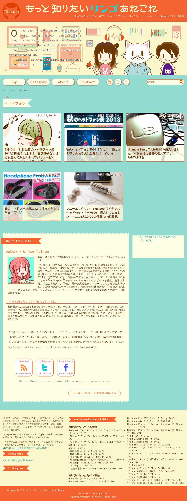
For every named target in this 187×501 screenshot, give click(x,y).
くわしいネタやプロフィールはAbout (28, 448)
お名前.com (110, 496)
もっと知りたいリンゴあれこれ (38, 490)
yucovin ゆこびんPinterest (18, 460)
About (63, 82)
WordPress (87, 496)
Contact (88, 82)
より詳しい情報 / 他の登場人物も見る (94, 393)
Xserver (98, 496)
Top (14, 82)
